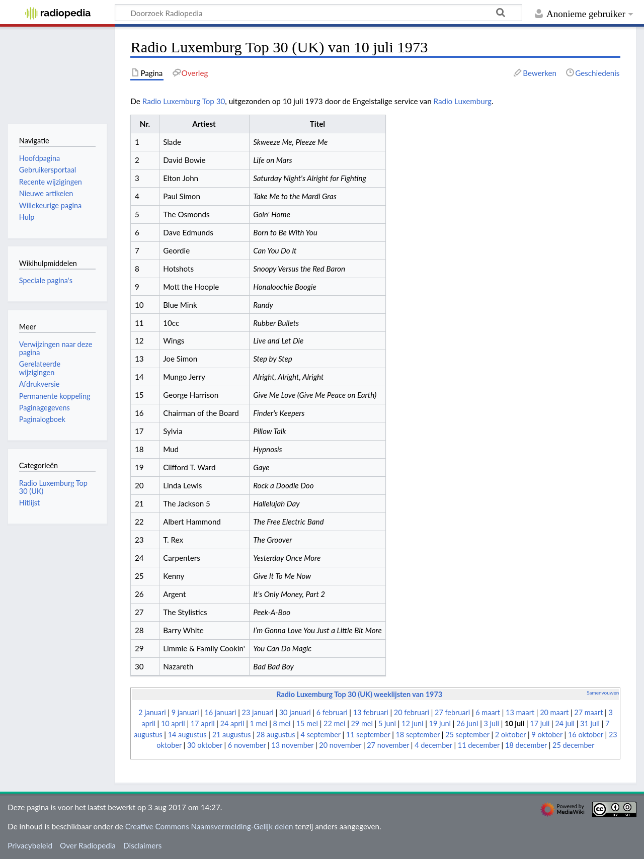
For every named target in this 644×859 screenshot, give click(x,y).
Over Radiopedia (88, 845)
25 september (467, 734)
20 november (340, 745)
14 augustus (187, 734)
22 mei (334, 723)
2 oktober (510, 734)
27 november (388, 745)
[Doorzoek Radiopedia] (318, 13)
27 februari (452, 712)
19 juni (440, 723)
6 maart (487, 712)
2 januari (152, 712)
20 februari (411, 712)
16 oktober (585, 734)
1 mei (258, 723)
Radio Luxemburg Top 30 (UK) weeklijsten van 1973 (359, 694)
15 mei (307, 723)
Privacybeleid (30, 845)
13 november (292, 745)
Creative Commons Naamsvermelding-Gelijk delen (209, 826)
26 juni (467, 723)
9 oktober (546, 734)
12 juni (412, 723)
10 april (173, 723)
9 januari (185, 712)
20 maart (554, 712)
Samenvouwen (603, 693)
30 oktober (204, 745)
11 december (479, 745)
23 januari (258, 712)
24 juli (565, 723)
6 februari (332, 712)
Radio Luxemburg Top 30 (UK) (53, 487)
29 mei (361, 723)
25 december (573, 745)
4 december (433, 745)
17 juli (539, 723)
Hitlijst (29, 502)
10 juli (514, 723)
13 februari (370, 712)
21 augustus (231, 734)
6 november (247, 745)
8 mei (282, 723)
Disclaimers (142, 845)
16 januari (220, 712)
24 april (232, 723)
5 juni (387, 723)
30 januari (295, 712)
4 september (321, 734)
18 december (526, 745)
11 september (368, 734)
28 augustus (276, 734)
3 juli (491, 723)
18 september (417, 734)
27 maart (588, 712)
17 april (203, 723)
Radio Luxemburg (463, 101)
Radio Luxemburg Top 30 (183, 101)
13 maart (520, 712)
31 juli (590, 723)
